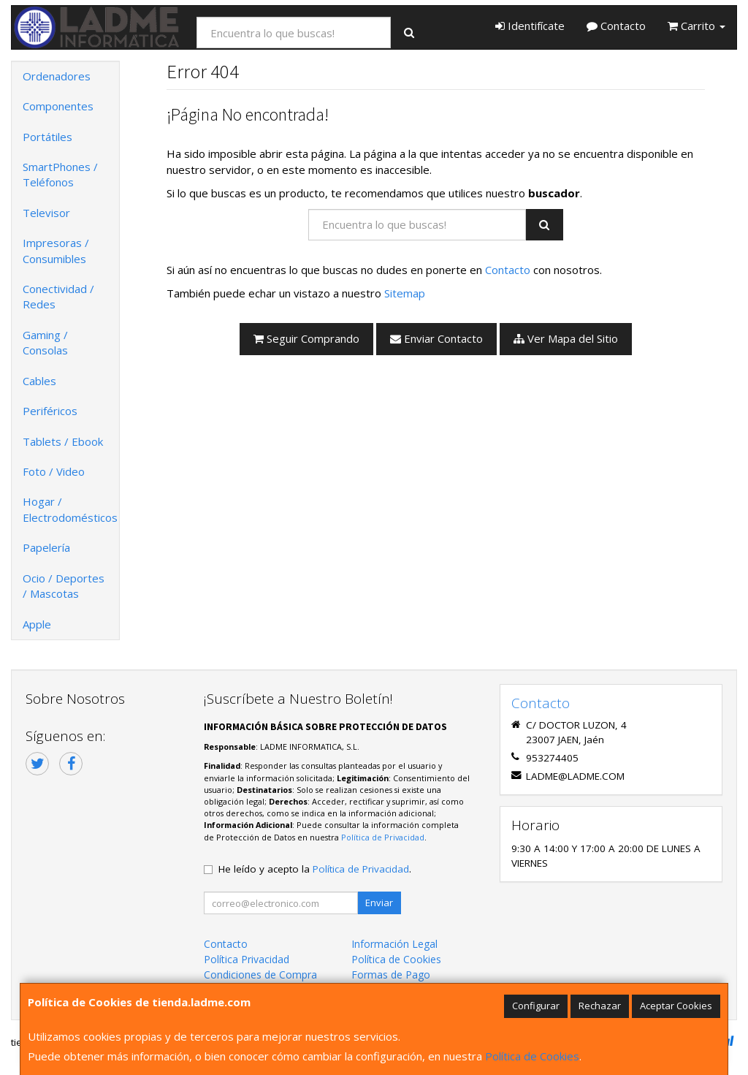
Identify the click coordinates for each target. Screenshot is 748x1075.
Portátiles (47, 136)
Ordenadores (57, 76)
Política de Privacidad (382, 837)
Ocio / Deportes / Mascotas (63, 586)
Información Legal (394, 944)
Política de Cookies (532, 1056)
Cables (39, 380)
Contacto (616, 25)
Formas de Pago (390, 974)
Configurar (536, 1005)
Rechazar (600, 1005)
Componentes (58, 106)
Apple (37, 624)
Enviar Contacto (436, 338)
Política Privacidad (246, 959)
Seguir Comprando (306, 338)
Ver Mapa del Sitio (566, 338)
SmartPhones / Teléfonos (60, 174)
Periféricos (50, 410)
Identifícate (530, 25)
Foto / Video (54, 471)
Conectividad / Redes (58, 296)
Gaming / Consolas (45, 342)
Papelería (46, 547)
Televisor (46, 212)
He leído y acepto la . (314, 868)
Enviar (379, 902)
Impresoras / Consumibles (56, 250)
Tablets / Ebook (63, 441)
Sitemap (404, 293)
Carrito (696, 25)
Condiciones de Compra (260, 974)
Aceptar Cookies (676, 1005)
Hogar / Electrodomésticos (70, 509)
